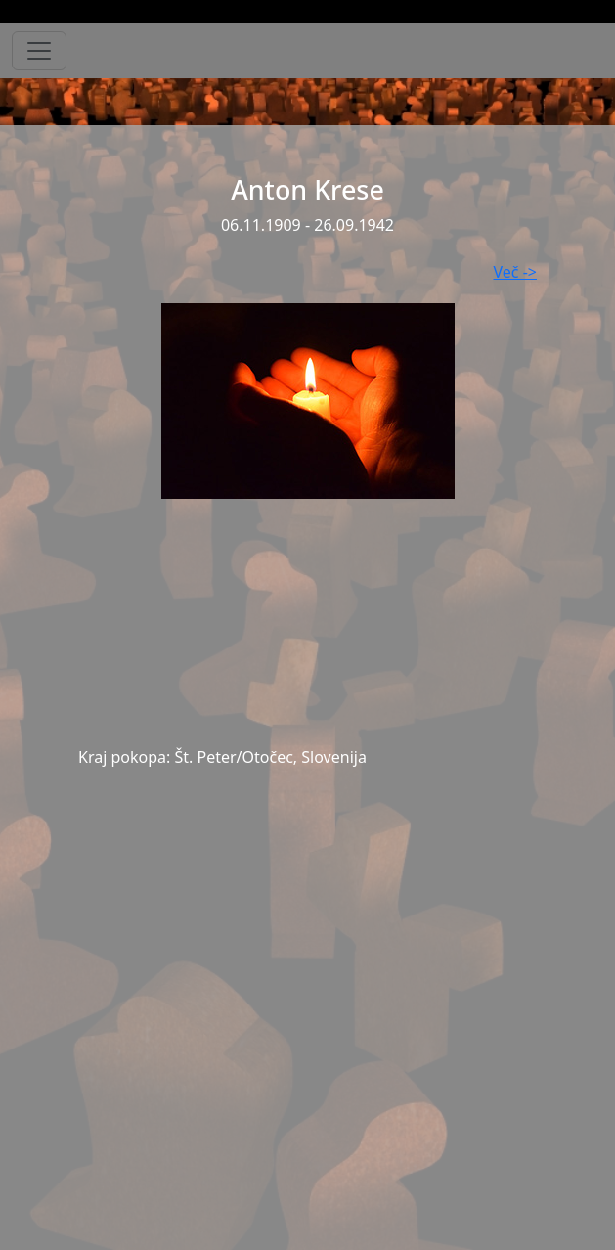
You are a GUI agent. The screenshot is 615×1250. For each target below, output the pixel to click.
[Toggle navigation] (39, 50)
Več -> (515, 272)
